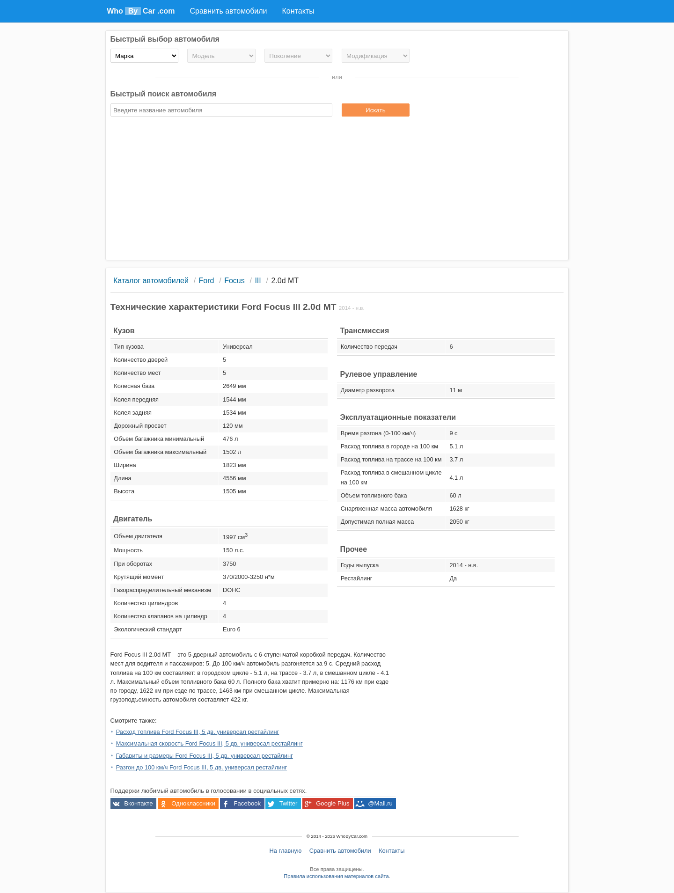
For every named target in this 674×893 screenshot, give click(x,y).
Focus (234, 281)
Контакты (391, 850)
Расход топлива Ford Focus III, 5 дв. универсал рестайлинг (197, 731)
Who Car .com (141, 11)
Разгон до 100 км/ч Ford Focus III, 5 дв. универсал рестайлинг (201, 767)
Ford (206, 281)
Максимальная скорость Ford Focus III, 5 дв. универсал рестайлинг (209, 743)
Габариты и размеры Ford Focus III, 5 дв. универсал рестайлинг (204, 755)
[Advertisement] (337, 189)
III (258, 281)
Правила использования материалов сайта (336, 876)
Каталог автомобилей (151, 281)
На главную (286, 850)
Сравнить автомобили (340, 850)
